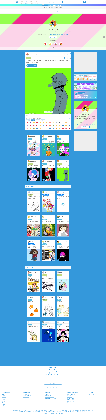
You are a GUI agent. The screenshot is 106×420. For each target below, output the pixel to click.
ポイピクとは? (26, 394)
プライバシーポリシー (49, 397)
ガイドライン (48, 395)
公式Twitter (69, 395)
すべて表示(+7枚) (48, 112)
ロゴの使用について (71, 401)
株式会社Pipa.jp (92, 394)
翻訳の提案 (7, 392)
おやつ (38, 120)
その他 (42, 120)
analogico (55, 413)
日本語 (3, 405)
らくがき (29, 58)
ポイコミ (69, 402)
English (3, 394)
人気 (33, 120)
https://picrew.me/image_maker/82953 (59, 34)
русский (3, 404)
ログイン (53, 380)
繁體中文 (3, 401)
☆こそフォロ (53, 37)
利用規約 (47, 394)
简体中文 (3, 399)
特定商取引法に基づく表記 (50, 398)
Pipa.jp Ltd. (61, 413)
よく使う (28, 120)
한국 (2, 398)
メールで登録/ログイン (53, 387)
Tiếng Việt (4, 397)
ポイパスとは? (26, 397)
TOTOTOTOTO (53, 30)
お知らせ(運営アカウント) (72, 394)
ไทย (2, 402)
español (3, 395)
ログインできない (70, 399)
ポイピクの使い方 (27, 395)
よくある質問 (69, 397)
